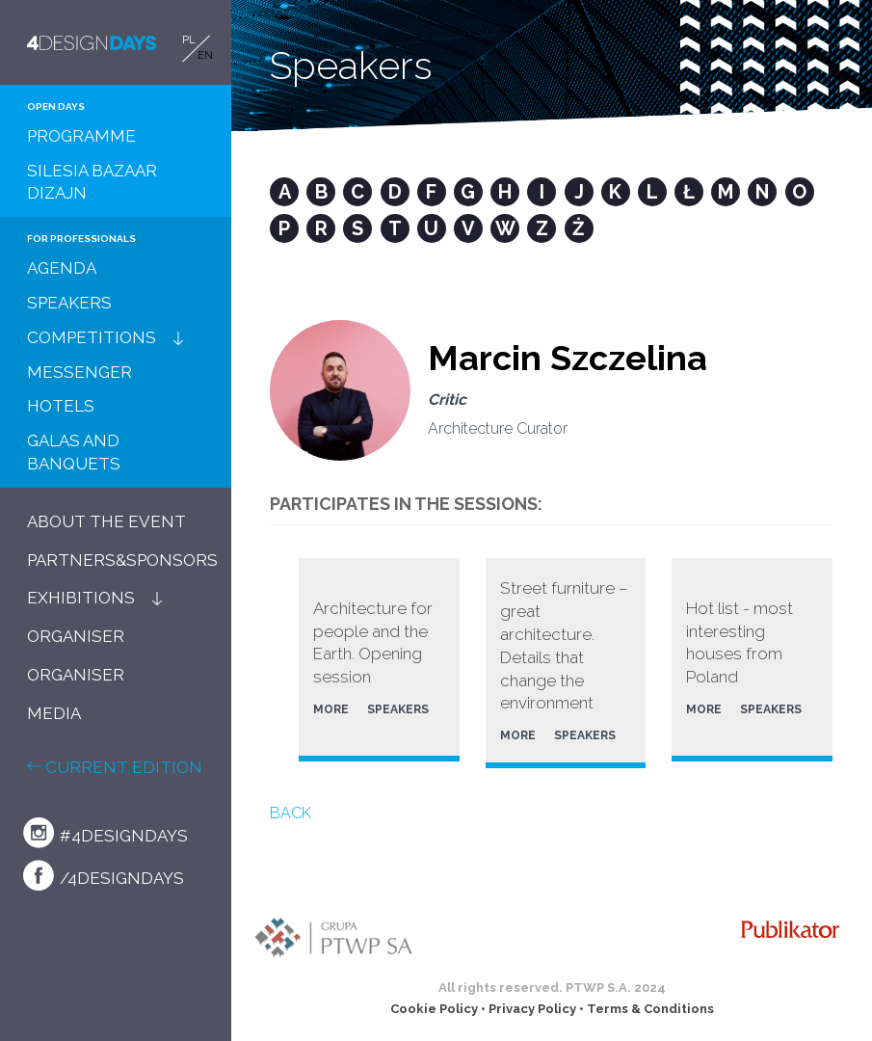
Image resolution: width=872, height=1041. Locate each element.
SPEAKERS (69, 302)
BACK (290, 813)
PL (189, 40)
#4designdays (105, 832)
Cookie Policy (434, 1008)
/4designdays (103, 875)
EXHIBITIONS (81, 597)
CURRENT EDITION (114, 767)
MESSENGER (79, 372)
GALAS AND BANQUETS (73, 452)
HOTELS (60, 405)
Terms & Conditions (650, 1008)
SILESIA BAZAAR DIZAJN (92, 182)
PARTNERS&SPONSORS (122, 560)
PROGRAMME (81, 136)
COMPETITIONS (91, 337)
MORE (331, 709)
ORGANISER (75, 636)
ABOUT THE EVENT (106, 521)
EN (205, 55)
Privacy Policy (532, 1008)
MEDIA (54, 713)
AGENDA (61, 268)
